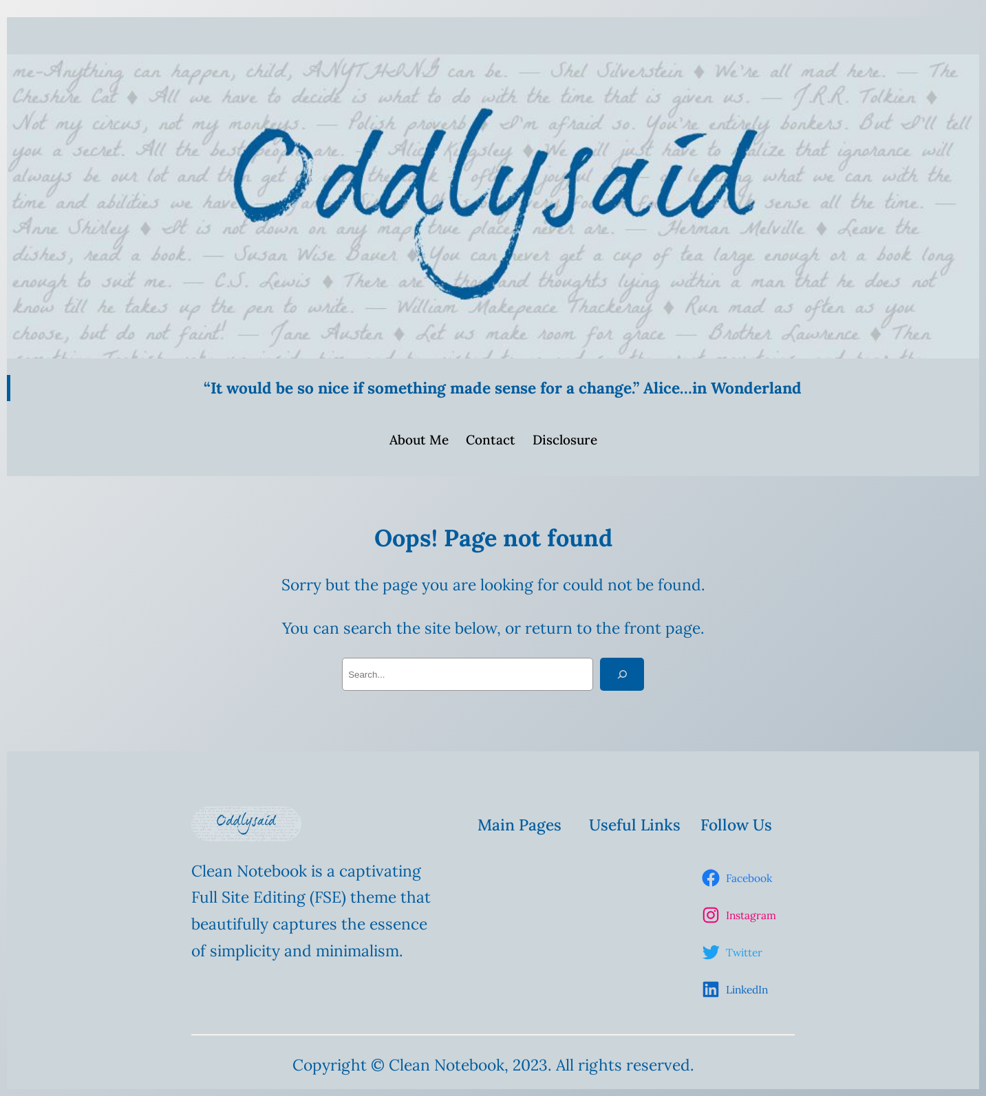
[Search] (622, 674)
